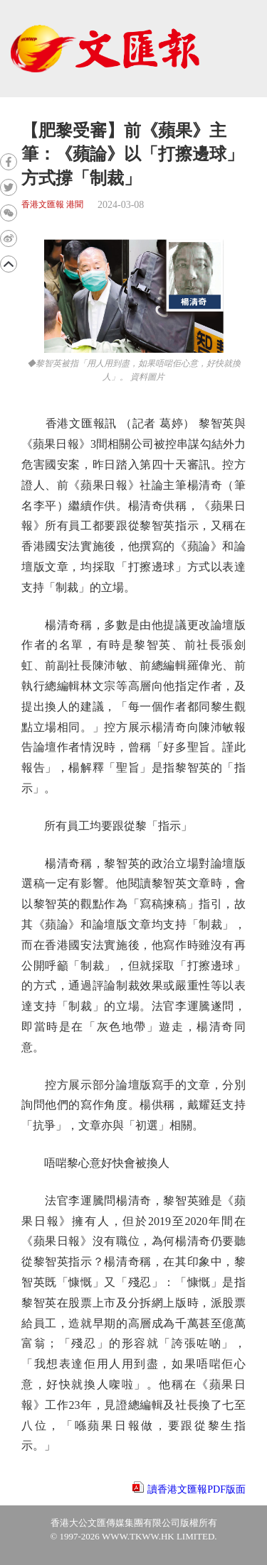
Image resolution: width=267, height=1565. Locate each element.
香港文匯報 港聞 (52, 204)
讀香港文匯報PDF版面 (196, 1489)
